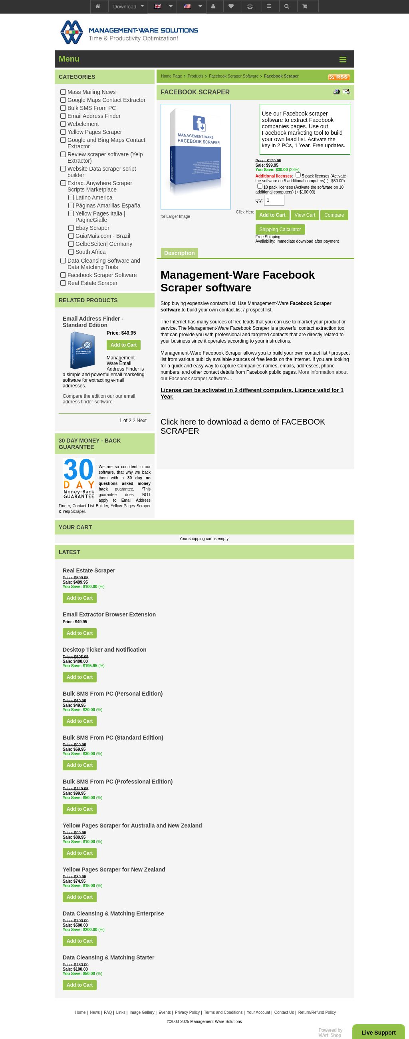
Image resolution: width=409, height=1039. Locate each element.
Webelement (83, 124)
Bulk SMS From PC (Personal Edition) (113, 693)
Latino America (94, 197)
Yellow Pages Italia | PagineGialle (100, 216)
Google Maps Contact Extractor (106, 100)
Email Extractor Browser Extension (109, 614)
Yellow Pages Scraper (95, 132)
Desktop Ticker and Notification (105, 649)
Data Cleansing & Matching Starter (109, 957)
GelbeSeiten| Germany (103, 244)
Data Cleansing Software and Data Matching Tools (104, 263)
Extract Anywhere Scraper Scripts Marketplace (100, 186)
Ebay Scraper (92, 228)
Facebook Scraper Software (102, 275)
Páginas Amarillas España (108, 205)
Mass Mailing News (92, 92)
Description (179, 253)
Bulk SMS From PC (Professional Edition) (118, 781)
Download (125, 7)
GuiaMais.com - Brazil (102, 236)
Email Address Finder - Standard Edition (93, 321)
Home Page (171, 76)
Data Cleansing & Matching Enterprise (113, 913)
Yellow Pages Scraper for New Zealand (114, 869)
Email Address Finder (94, 116)
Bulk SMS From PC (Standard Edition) (113, 737)
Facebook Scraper (281, 76)
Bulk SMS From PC (92, 108)
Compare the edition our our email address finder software (99, 399)
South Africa (90, 252)
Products (195, 76)
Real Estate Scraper (92, 283)
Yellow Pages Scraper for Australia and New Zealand (132, 825)
